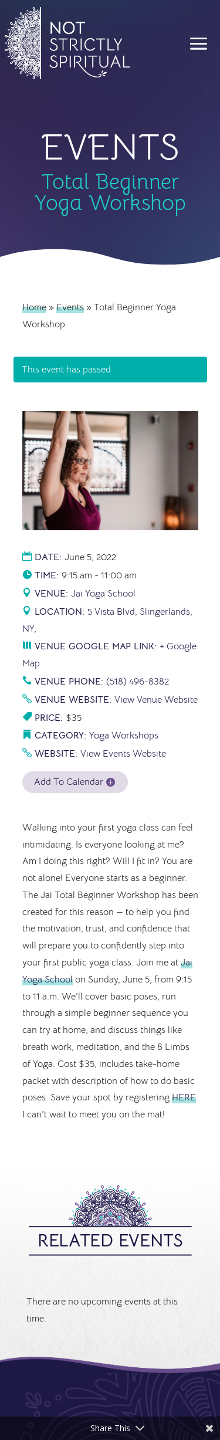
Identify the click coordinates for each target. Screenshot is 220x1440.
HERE (184, 1097)
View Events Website (123, 754)
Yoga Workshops (123, 735)
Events (70, 307)
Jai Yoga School (103, 593)
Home (34, 307)
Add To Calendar (68, 782)
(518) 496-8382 (137, 681)
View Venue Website (156, 700)
